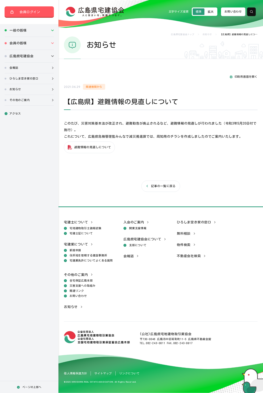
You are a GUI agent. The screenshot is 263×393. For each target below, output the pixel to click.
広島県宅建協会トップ (182, 34)
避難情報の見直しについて (92, 147)
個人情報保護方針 (75, 373)
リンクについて (129, 373)
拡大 (211, 11)
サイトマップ (103, 373)
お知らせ (207, 34)
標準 (198, 11)
